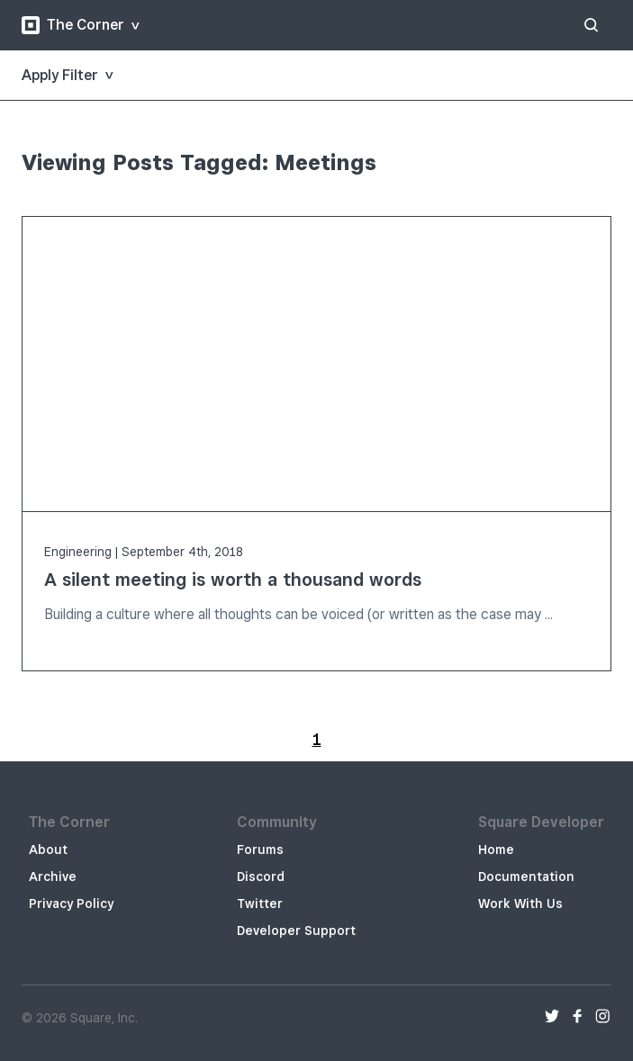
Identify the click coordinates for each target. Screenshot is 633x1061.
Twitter (260, 903)
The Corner (73, 25)
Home (496, 849)
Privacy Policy (71, 903)
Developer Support (296, 930)
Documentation (526, 876)
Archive (53, 876)
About (48, 849)
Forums (260, 849)
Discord (261, 876)
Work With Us (520, 903)
